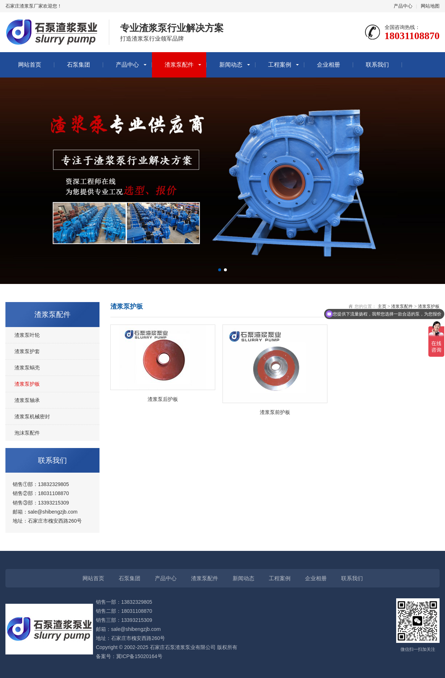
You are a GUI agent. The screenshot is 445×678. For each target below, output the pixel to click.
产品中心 (403, 6)
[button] (219, 269)
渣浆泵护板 (27, 384)
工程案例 (279, 65)
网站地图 (430, 6)
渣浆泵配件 (179, 65)
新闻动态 (230, 65)
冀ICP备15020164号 (139, 656)
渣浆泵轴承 (27, 400)
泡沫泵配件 (27, 433)
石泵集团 (78, 65)
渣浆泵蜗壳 (27, 368)
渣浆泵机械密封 (32, 416)
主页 (382, 306)
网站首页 (29, 65)
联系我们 (377, 65)
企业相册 (328, 65)
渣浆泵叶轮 (27, 335)
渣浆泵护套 (27, 351)
